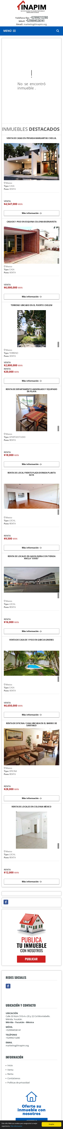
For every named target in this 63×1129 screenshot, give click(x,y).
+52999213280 (39, 17)
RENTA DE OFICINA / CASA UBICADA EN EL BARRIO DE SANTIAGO (31, 724)
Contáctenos (13, 1078)
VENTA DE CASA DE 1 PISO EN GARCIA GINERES (31, 640)
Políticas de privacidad (18, 1082)
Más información (16, 1126)
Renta (10, 1073)
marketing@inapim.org (17, 1045)
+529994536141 (35, 20)
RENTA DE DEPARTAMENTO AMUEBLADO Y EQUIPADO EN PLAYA (31, 390)
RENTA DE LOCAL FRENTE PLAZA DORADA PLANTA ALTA (32, 474)
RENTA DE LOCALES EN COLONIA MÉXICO (31, 807)
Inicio (10, 1065)
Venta (10, 1069)
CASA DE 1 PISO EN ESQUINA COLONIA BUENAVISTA (31, 222)
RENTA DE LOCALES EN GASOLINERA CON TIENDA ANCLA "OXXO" (31, 557)
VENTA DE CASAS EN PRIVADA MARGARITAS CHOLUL (31, 138)
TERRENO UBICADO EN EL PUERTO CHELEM (31, 305)
